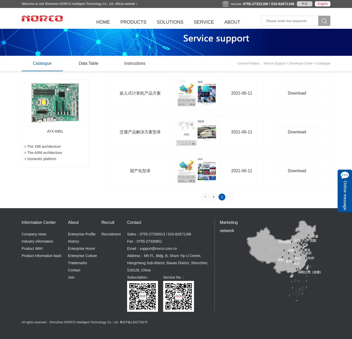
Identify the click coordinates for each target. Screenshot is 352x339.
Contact (74, 270)
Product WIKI (32, 248)
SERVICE (204, 22)
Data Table (88, 63)
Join (71, 277)
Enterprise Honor (81, 248)
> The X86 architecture (42, 146)
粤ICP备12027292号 (134, 322)
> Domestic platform (40, 159)
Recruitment (111, 234)
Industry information (37, 241)
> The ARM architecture (43, 153)
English (323, 4)
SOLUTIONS (170, 22)
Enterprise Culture (82, 256)
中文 (305, 4)
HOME (103, 22)
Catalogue (42, 63)
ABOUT (232, 22)
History (73, 241)
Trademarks (77, 263)
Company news (34, 234)
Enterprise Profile (81, 234)
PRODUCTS (133, 22)
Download (297, 93)
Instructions (134, 63)
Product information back (41, 256)
